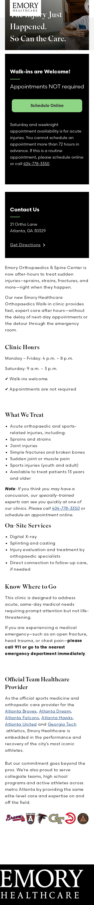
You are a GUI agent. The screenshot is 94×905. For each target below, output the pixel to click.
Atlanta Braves (21, 711)
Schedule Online (47, 105)
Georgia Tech (62, 724)
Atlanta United (21, 724)
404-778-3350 (66, 508)
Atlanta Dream (55, 711)
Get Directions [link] (25, 244)
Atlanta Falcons (22, 717)
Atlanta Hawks (56, 717)
